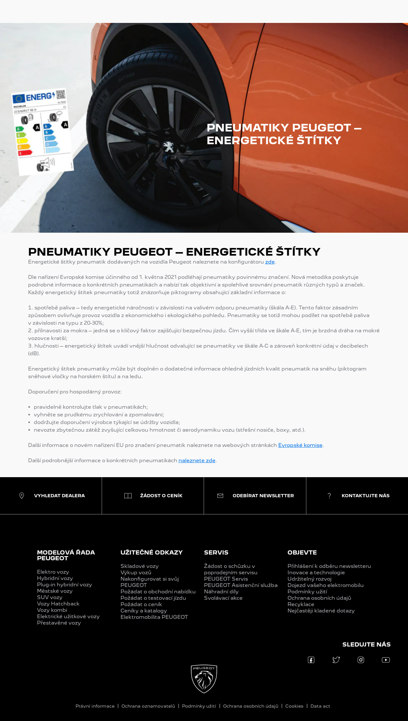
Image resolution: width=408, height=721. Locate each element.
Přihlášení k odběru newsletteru (329, 566)
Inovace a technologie (316, 572)
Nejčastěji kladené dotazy (321, 611)
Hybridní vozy (55, 578)
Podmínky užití (307, 592)
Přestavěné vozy (59, 623)
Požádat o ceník (141, 604)
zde (270, 262)
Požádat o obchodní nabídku (158, 592)
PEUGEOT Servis (226, 579)
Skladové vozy (139, 566)
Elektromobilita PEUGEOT (154, 617)
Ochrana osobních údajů (319, 598)
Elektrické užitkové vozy (68, 616)
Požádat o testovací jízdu (153, 598)
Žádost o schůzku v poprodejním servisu (231, 569)
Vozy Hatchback (58, 604)
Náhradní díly (221, 592)
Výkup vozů (135, 572)
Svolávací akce (223, 598)
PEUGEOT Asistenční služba (241, 585)
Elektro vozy (53, 572)
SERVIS (216, 552)
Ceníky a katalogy (143, 611)
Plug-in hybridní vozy (64, 585)
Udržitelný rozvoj (310, 579)
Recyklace (301, 604)
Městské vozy (55, 591)
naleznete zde (196, 460)
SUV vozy (49, 597)
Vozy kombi (52, 610)
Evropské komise (300, 445)
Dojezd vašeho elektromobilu (326, 585)
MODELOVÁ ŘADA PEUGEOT (66, 555)
